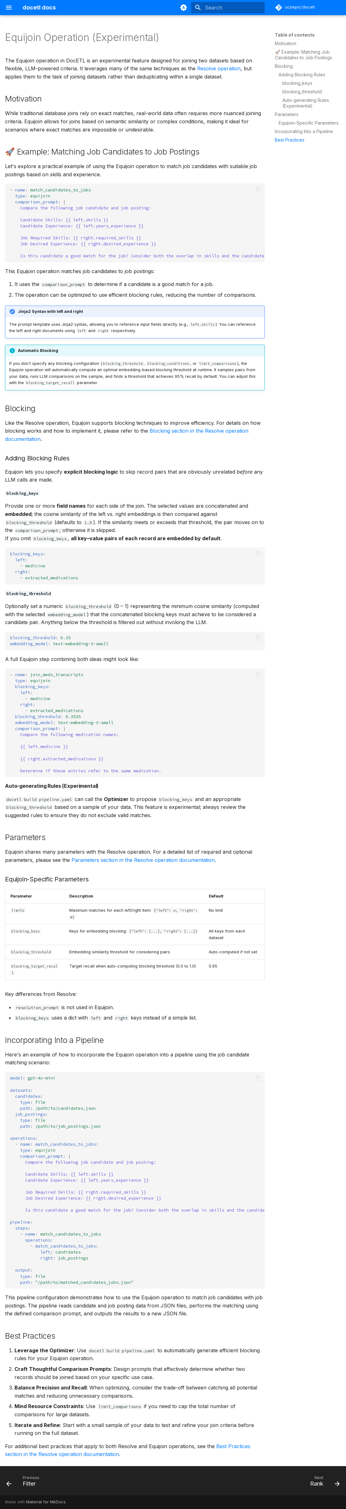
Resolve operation (219, 68)
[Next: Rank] (323, 1482)
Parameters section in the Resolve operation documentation (143, 860)
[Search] (228, 7)
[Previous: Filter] (24, 1482)
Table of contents (295, 35)
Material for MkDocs (46, 1502)
